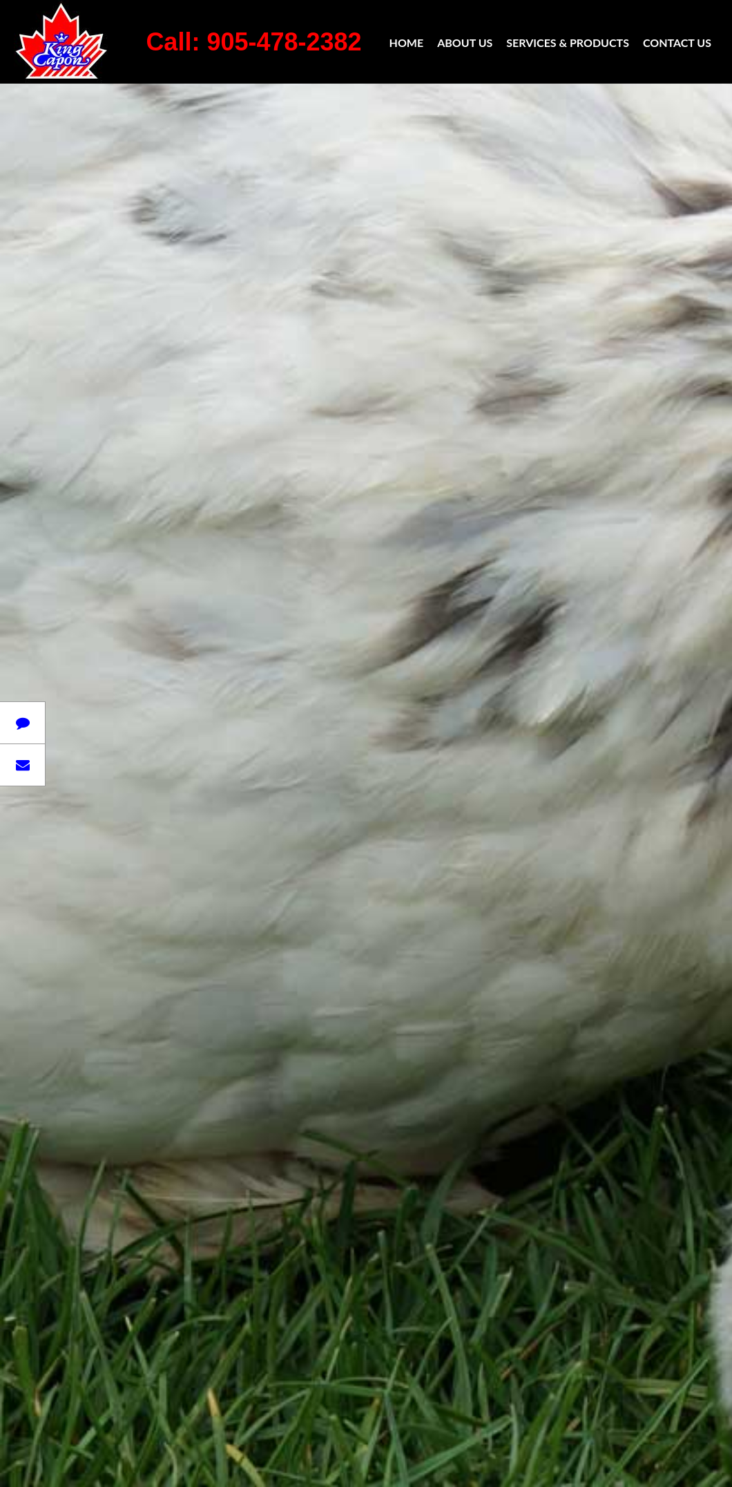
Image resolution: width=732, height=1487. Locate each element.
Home (406, 42)
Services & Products (567, 42)
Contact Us (677, 42)
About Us (464, 42)
